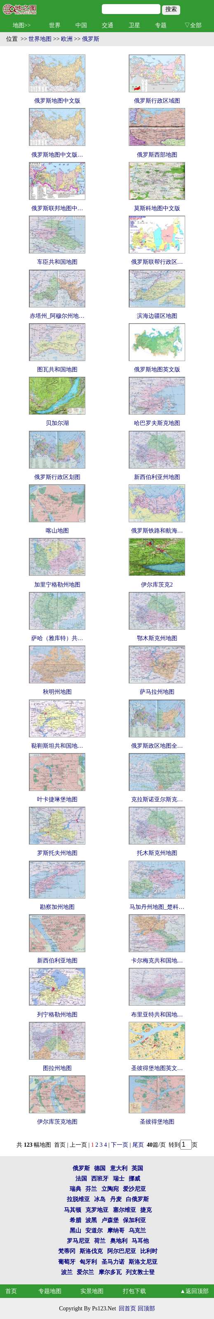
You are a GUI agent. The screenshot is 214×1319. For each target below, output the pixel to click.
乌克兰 (137, 1230)
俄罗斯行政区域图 (157, 101)
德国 (100, 1168)
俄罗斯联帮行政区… (157, 262)
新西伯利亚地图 (57, 961)
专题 (161, 25)
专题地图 (49, 1291)
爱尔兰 (85, 1272)
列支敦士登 (140, 1272)
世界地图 (40, 39)
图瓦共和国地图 (57, 369)
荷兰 (100, 1241)
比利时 (149, 1251)
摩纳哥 (116, 1230)
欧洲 (67, 39)
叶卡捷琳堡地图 (57, 799)
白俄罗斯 (137, 1199)
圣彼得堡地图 (157, 1122)
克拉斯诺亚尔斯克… (157, 799)
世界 (55, 25)
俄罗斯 (90, 39)
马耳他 (140, 1241)
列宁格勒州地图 (57, 1015)
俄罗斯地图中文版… (57, 155)
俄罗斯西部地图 (157, 155)
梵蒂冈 (66, 1251)
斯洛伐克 (91, 1251)
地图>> (22, 25)
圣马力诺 (113, 1262)
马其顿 (72, 1210)
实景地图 (91, 1291)
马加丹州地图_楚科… (156, 907)
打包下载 (134, 1291)
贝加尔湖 (57, 423)
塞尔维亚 (124, 1210)
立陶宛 (110, 1189)
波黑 (91, 1220)
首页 (11, 1291)
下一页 (119, 1145)
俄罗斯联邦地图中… (57, 208)
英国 (137, 1168)
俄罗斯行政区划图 (57, 477)
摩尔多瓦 (110, 1272)
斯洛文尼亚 (143, 1262)
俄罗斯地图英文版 (157, 369)
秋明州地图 (57, 692)
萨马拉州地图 (157, 692)
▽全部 (193, 25)
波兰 (67, 1272)
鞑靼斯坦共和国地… (57, 746)
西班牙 (99, 1179)
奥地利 (118, 1241)
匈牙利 (88, 1262)
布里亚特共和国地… (157, 1015)
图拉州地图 (57, 1068)
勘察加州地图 (57, 907)
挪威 (134, 1179)
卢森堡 (110, 1220)
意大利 (118, 1168)
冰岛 (100, 1199)
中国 (81, 25)
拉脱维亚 (78, 1199)
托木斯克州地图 (157, 853)
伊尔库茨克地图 (57, 1122)
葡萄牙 (66, 1262)
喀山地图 (57, 531)
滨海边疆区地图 (157, 316)
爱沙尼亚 (134, 1189)
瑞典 (75, 1189)
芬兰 (91, 1189)
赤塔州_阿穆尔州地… (57, 316)
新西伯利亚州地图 (157, 477)
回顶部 (146, 1308)
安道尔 (94, 1230)
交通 (107, 25)
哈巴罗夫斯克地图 (157, 423)
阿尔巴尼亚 (121, 1251)
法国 (81, 1179)
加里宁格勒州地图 (57, 585)
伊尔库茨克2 (157, 585)
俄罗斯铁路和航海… (157, 531)
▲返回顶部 (194, 1291)
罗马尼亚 (78, 1241)
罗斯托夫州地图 (57, 853)
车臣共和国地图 (57, 262)
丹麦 (116, 1199)
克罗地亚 (96, 1210)
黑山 (75, 1230)
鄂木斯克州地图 (157, 638)
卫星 (134, 25)
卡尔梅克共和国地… (157, 961)
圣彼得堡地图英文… (157, 1068)
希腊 (75, 1220)
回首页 (127, 1308)
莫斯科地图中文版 (157, 208)
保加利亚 (134, 1220)
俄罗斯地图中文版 (57, 101)
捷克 (146, 1210)
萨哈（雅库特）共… (57, 638)
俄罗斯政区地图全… (157, 746)
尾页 (139, 1145)
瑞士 (119, 1179)
